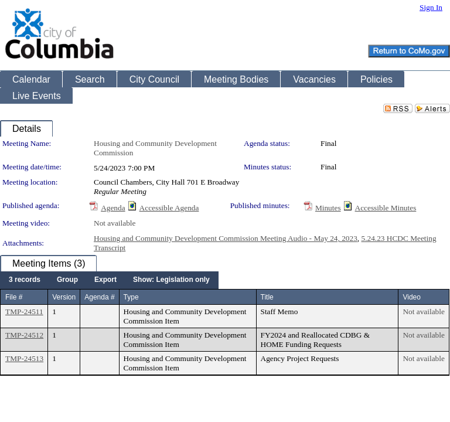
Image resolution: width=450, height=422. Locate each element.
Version (64, 297)
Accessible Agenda (169, 207)
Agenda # (99, 297)
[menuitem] (25, 280)
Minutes (328, 207)
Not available (114, 223)
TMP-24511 (24, 311)
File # (13, 297)
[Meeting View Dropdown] (171, 280)
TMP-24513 (24, 358)
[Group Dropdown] (67, 280)
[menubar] (109, 280)
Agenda (113, 207)
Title (267, 297)
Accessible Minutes (386, 207)
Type (131, 297)
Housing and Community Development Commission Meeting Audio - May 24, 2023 (225, 238)
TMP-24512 (24, 335)
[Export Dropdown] (105, 280)
